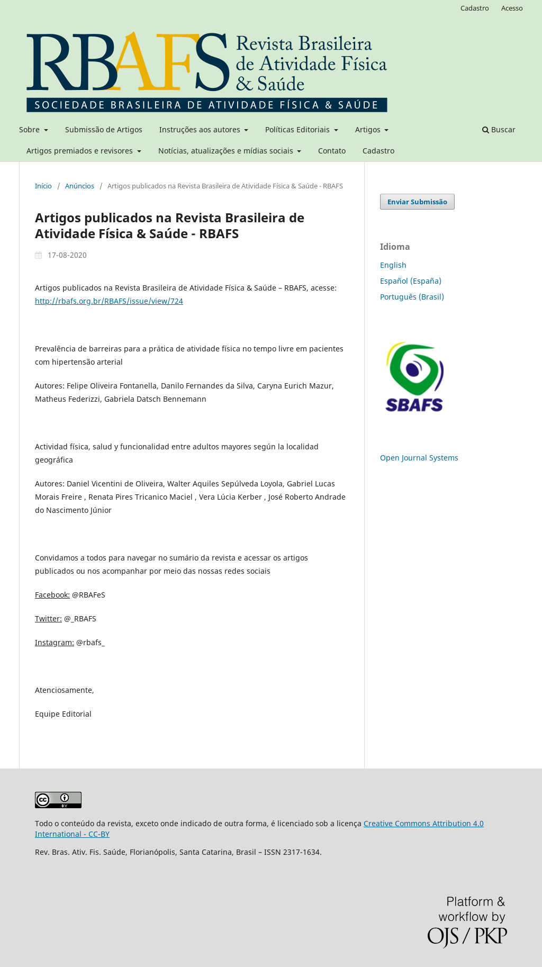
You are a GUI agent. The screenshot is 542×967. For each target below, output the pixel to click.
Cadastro (378, 151)
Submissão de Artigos (103, 129)
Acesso (512, 8)
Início (43, 186)
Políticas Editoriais (298, 129)
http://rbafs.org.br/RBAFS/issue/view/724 (109, 301)
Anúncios (79, 186)
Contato (332, 151)
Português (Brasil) (412, 297)
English (393, 265)
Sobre (30, 129)
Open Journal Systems (419, 458)
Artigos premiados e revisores (80, 151)
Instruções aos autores (200, 129)
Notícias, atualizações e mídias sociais (226, 151)
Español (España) (410, 281)
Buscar (499, 129)
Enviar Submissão (417, 201)
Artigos (369, 129)
